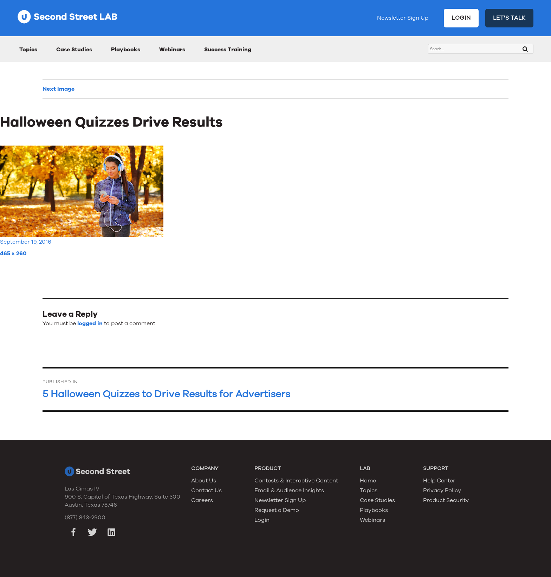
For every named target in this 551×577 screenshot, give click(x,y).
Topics (28, 49)
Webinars (172, 49)
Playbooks (125, 49)
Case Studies (74, 49)
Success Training (227, 49)
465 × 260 (13, 253)
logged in (90, 323)
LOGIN (461, 18)
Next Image (58, 89)
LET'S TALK (509, 18)
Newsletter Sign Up (402, 18)
